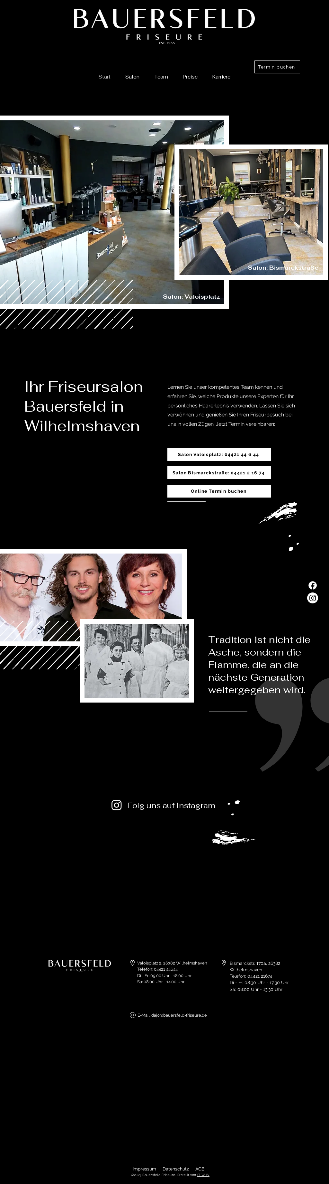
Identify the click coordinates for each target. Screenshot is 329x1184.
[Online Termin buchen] (219, 491)
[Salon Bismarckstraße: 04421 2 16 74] (219, 472)
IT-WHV (203, 1175)
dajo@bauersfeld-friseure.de (179, 1015)
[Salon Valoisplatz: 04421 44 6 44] (219, 454)
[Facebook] (312, 585)
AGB (199, 1168)
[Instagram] (312, 597)
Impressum (144, 1168)
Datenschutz (176, 1168)
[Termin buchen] (277, 67)
